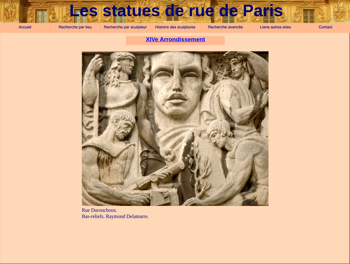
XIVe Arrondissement (175, 39)
